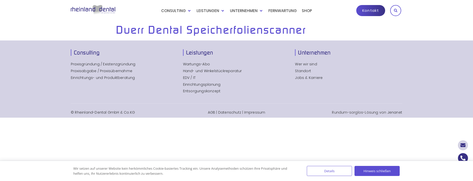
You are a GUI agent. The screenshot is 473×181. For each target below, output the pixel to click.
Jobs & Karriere (309, 78)
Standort (303, 71)
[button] (395, 10)
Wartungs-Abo (196, 64)
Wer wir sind (306, 64)
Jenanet (394, 112)
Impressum (254, 112)
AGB (211, 112)
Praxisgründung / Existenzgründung (103, 64)
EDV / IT (189, 78)
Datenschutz (229, 112)
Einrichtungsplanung (202, 84)
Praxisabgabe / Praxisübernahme (101, 71)
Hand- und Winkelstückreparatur (212, 71)
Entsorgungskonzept (202, 91)
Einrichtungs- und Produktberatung (103, 78)
